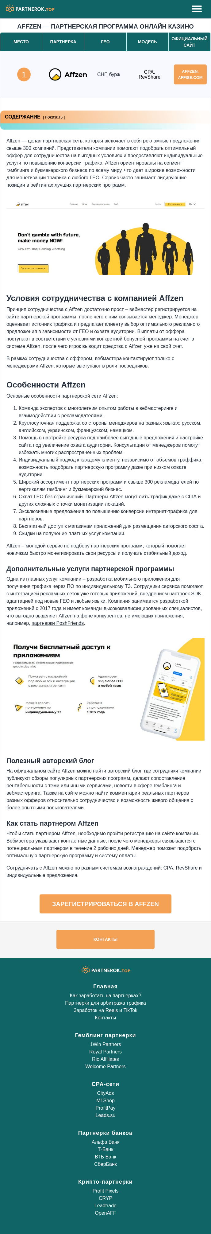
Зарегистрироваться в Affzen (105, 904)
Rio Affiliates (105, 1059)
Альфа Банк (105, 1142)
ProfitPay (106, 1108)
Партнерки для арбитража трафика (105, 1003)
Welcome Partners (105, 1066)
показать (54, 117)
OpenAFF (105, 1213)
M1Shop (105, 1100)
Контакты (105, 939)
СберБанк (105, 1164)
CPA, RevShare (149, 74)
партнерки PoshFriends (58, 623)
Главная (105, 986)
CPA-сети (105, 1084)
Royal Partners (105, 1051)
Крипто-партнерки (105, 1182)
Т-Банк (105, 1149)
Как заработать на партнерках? (105, 995)
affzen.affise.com (190, 74)
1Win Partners (105, 1044)
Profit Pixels (105, 1190)
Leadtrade (105, 1205)
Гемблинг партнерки (105, 1035)
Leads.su (106, 1115)
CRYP (105, 1198)
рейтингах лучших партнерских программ (77, 185)
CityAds (105, 1093)
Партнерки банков (105, 1133)
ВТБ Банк (105, 1156)
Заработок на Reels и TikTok (105, 1010)
